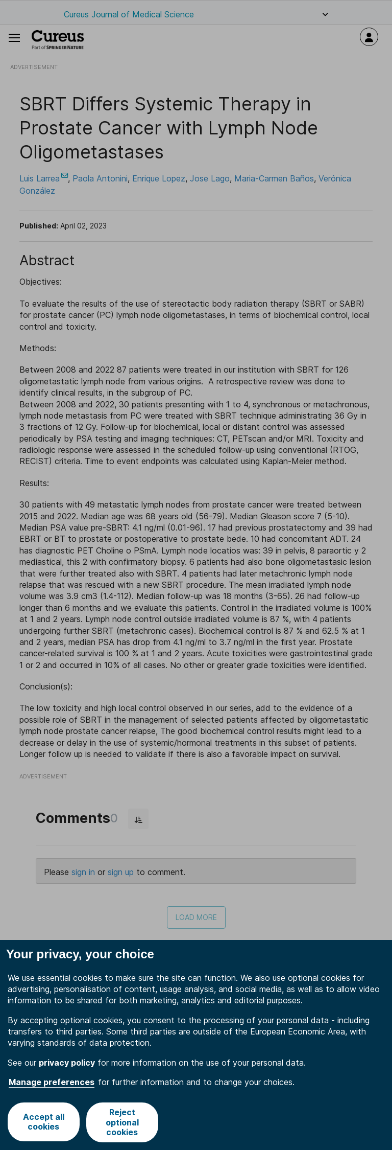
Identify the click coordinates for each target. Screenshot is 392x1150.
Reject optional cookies (122, 1122)
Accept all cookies (43, 1122)
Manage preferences (51, 1082)
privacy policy (67, 1062)
